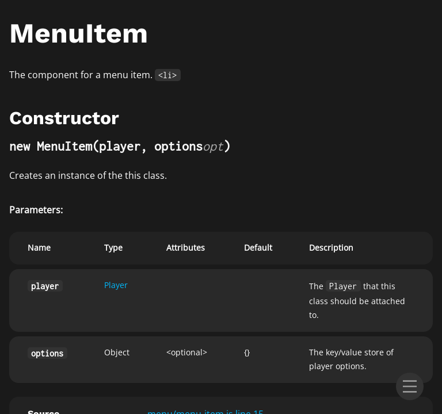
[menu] (410, 386)
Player (116, 284)
